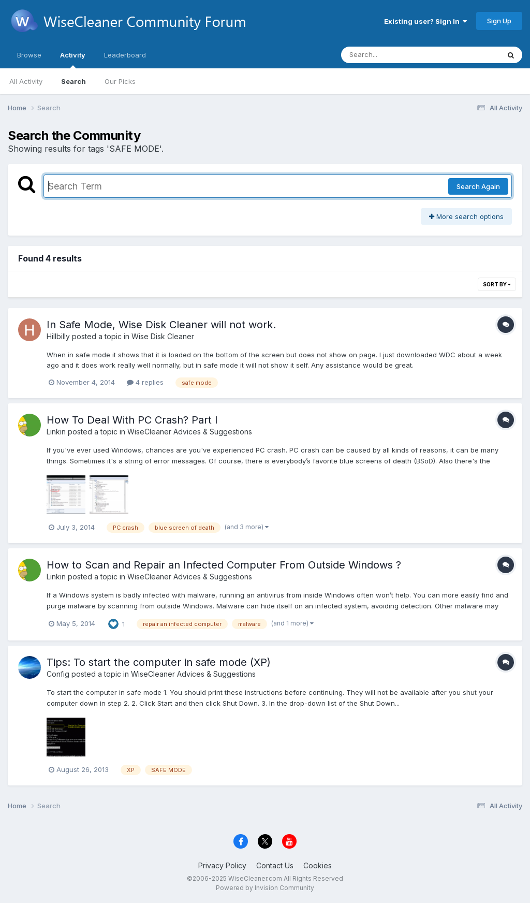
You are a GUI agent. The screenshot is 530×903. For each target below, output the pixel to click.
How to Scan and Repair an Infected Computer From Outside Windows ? (224, 565)
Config (58, 673)
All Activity (25, 81)
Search (73, 81)
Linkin (56, 431)
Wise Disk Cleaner (162, 336)
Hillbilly (58, 336)
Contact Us (274, 865)
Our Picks (120, 81)
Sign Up (499, 21)
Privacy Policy (222, 865)
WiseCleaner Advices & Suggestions (189, 431)
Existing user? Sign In (425, 21)
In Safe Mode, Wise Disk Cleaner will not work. (161, 324)
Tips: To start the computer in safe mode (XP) (159, 662)
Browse (29, 55)
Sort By (497, 284)
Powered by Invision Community (265, 888)
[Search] (392, 55)
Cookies (317, 865)
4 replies (145, 382)
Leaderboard (125, 55)
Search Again (478, 186)
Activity (72, 59)
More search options (466, 216)
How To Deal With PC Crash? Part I (132, 420)
